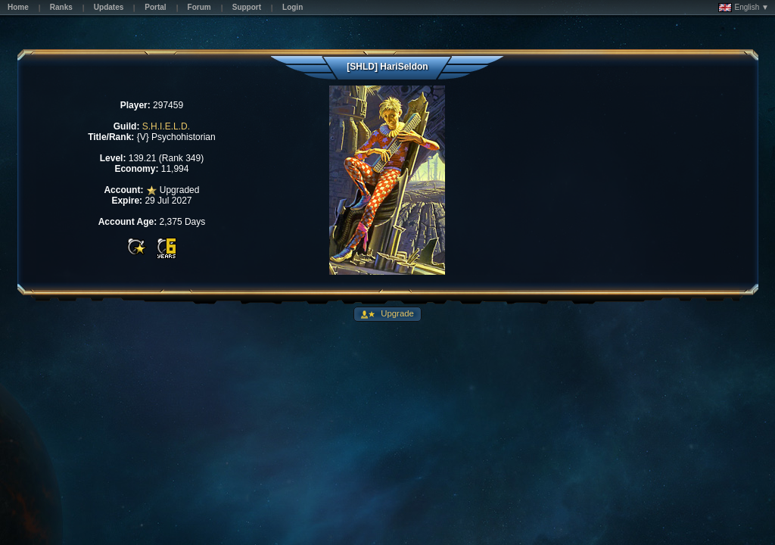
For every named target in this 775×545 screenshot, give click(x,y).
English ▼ (743, 7)
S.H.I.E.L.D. (166, 126)
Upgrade (396, 313)
